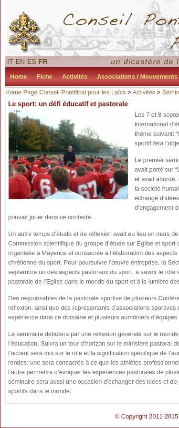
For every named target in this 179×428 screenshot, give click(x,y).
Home (18, 76)
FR (43, 61)
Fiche (45, 76)
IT (10, 61)
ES (31, 61)
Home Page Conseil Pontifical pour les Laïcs (65, 92)
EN (20, 61)
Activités (74, 76)
